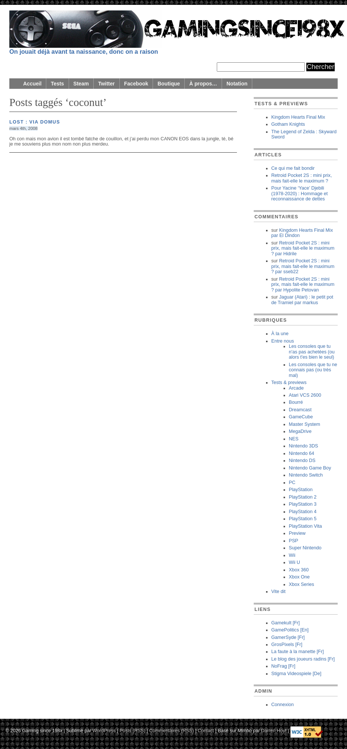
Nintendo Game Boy (310, 468)
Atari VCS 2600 (305, 395)
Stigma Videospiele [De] (296, 673)
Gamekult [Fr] (285, 622)
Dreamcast (300, 409)
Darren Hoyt (274, 730)
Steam (81, 84)
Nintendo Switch (306, 475)
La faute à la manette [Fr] (297, 651)
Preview (297, 533)
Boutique (168, 84)
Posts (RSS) (132, 730)
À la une (279, 333)
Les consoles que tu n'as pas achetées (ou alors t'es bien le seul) (312, 352)
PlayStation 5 (302, 518)
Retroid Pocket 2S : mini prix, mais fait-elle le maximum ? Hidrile (302, 248)
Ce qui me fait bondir (293, 168)
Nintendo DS (302, 460)
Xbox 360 (299, 569)
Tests (57, 84)
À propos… (203, 84)
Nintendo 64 (301, 453)
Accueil (32, 84)
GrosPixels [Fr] (286, 644)
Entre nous (282, 341)
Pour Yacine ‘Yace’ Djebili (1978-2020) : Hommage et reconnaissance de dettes (299, 193)
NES (293, 438)
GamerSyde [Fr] (288, 637)
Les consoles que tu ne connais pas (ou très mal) (313, 370)
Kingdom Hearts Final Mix (298, 117)
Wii (292, 555)
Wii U (294, 562)
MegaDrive (300, 431)
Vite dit (278, 591)
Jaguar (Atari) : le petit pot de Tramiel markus (302, 299)
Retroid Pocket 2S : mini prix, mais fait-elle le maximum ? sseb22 (302, 266)
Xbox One (299, 577)
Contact (206, 730)
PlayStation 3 (302, 504)
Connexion (282, 704)
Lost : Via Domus (34, 122)
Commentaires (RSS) (171, 730)
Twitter (106, 84)
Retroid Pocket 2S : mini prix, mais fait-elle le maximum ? (301, 178)
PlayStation (301, 489)
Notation (236, 84)
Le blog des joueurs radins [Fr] (303, 659)
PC (292, 482)
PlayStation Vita (305, 526)
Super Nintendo (305, 547)
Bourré (296, 402)
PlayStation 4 (302, 511)
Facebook (136, 84)
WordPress (104, 730)
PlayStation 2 (302, 497)
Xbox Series (301, 584)
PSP (293, 540)
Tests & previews (288, 382)
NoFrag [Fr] (283, 666)
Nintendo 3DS (303, 446)
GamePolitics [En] (290, 630)
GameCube (301, 416)
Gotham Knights (288, 124)
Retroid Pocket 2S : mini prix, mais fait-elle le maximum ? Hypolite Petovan (302, 285)
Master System (304, 424)
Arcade (296, 388)
